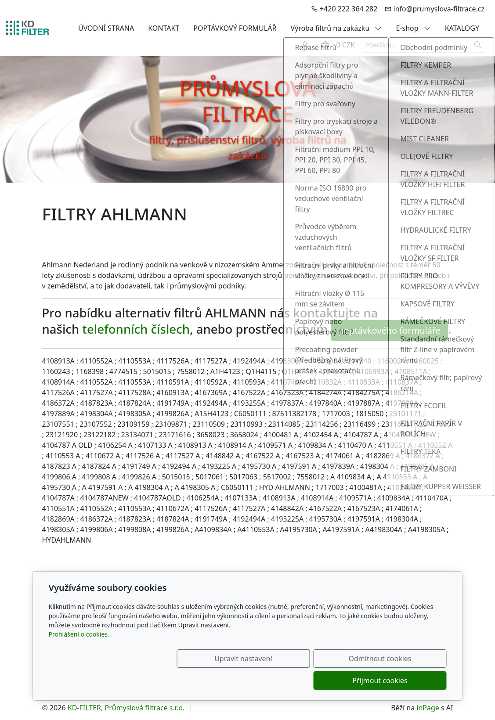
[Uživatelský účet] (304, 45)
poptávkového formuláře (389, 330)
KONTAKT (163, 28)
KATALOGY (462, 28)
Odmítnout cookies (316, 680)
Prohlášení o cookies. (79, 656)
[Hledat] (478, 45)
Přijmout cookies (404, 680)
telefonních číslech (136, 329)
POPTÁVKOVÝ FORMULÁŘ (234, 28)
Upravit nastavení (228, 680)
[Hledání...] (416, 45)
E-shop (413, 28)
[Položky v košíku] (325, 45)
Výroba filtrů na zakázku (336, 28)
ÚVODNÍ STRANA (106, 28)
